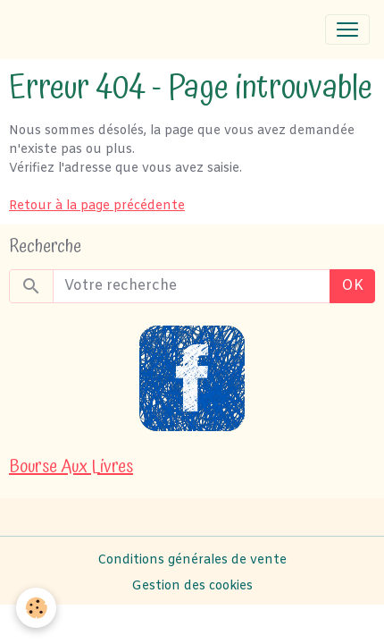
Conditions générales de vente (192, 560)
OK (352, 285)
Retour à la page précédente (97, 206)
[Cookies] (36, 608)
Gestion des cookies (192, 586)
